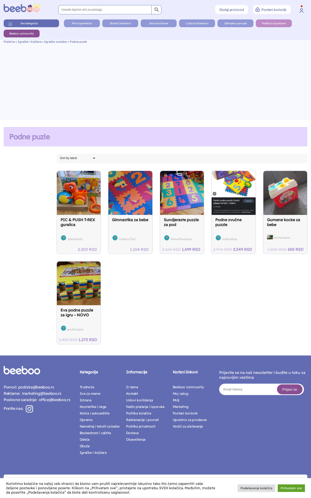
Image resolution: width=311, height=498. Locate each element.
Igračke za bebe (55, 41)
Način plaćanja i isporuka (145, 407)
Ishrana (85, 400)
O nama (132, 387)
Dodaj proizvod (231, 10)
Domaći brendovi (120, 23)
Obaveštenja (135, 439)
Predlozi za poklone (274, 23)
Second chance (158, 23)
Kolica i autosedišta (94, 413)
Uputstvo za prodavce (190, 420)
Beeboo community (21, 33)
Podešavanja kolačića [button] (256, 488)
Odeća (85, 439)
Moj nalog (180, 393)
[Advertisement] (155, 80)
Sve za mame (90, 393)
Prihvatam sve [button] (291, 488)
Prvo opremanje (82, 23)
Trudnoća (87, 387)
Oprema (86, 420)
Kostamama (282, 237)
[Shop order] (77, 158)
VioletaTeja (229, 239)
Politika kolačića (138, 413)
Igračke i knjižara (29, 41)
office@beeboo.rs (53, 399)
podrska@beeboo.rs (35, 387)
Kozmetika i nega (93, 407)
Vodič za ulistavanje (188, 426)
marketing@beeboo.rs (40, 393)
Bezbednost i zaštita (95, 433)
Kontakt (132, 393)
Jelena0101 (75, 239)
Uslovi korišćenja (139, 400)
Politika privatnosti (140, 426)
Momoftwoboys (181, 239)
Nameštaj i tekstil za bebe (100, 426)
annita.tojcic (75, 329)
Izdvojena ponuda (235, 23)
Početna (9, 41)
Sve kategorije (29, 23)
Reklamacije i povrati (142, 420)
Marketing (180, 407)
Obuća (85, 446)
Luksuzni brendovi (197, 23)
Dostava (132, 433)
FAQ (176, 400)
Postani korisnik (271, 9)
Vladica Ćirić (127, 239)
